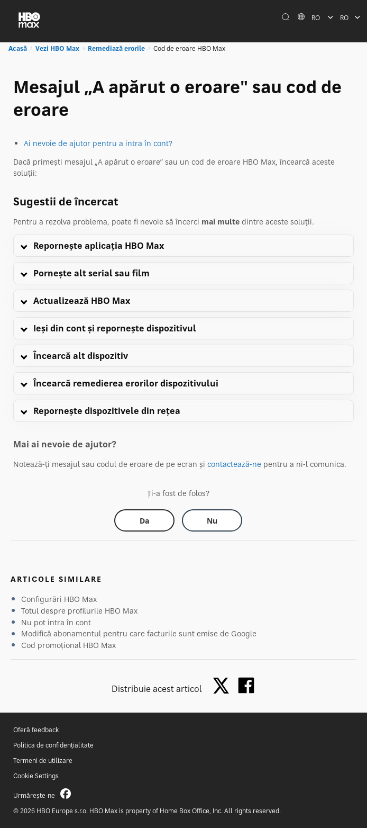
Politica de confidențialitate (53, 745)
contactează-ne (234, 464)
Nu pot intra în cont (56, 622)
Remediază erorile (116, 48)
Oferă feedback (36, 729)
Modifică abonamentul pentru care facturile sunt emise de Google (138, 633)
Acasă (17, 48)
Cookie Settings (36, 775)
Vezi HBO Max (57, 48)
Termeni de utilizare (42, 760)
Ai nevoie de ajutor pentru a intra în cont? (98, 143)
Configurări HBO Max (59, 599)
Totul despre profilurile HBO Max (79, 611)
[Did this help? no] (212, 520)
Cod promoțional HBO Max (68, 645)
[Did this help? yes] (144, 520)
